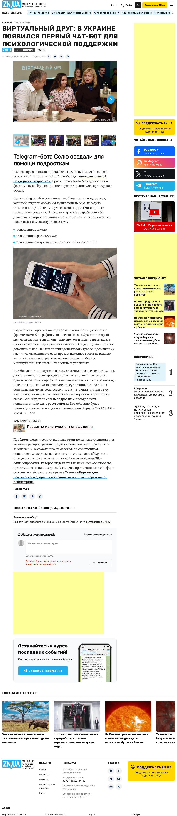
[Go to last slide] (17, 142)
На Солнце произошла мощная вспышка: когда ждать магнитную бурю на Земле (126, 738)
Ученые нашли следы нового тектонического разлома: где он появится (25, 738)
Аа (138, 5)
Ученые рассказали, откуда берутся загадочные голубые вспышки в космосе (147, 339)
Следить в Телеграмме (43, 670)
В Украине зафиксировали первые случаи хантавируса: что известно (149, 393)
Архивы (43, 769)
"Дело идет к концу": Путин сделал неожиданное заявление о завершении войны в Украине (149, 413)
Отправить (100, 562)
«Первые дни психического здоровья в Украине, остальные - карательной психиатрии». (60, 477)
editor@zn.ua (80, 797)
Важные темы (12, 13)
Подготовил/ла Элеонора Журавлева (42, 508)
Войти (129, 5)
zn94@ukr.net (69, 789)
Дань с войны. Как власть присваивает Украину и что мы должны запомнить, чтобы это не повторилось (148, 372)
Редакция (44, 774)
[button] (21, 140)
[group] (65, 97)
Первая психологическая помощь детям (60, 426)
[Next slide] (172, 12)
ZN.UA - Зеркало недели (154, 225)
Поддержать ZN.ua (155, 5)
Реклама (43, 779)
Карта (42, 793)
